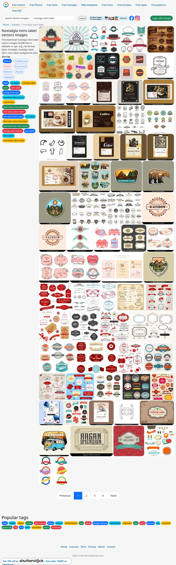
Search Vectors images (16, 18)
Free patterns (158, 4)
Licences (73, 546)
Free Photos (36, 4)
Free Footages (69, 4)
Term (83, 546)
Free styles (141, 4)
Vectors (16, 24)
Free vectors (18, 4)
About (101, 546)
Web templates (89, 4)
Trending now (21, 61)
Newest (7, 66)
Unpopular (9, 77)
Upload (82, 18)
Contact (111, 546)
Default (7, 61)
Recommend (20, 66)
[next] (113, 496)
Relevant (8, 71)
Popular (19, 71)
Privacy (92, 546)
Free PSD (16, 10)
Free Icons (107, 4)
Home (6, 24)
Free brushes (124, 4)
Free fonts (52, 4)
